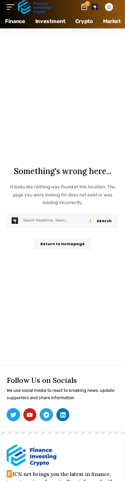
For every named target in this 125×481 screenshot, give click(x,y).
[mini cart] (84, 7)
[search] (95, 7)
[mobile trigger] (12, 7)
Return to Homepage (62, 244)
